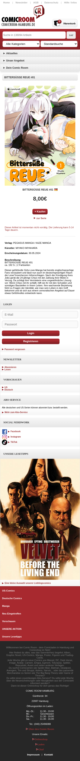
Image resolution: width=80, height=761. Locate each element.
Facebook (11, 431)
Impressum (33, 754)
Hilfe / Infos (70, 2)
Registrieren (30, 341)
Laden (39, 744)
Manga (6, 606)
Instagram (11, 437)
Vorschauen (8, 621)
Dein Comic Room (17, 67)
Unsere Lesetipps (12, 636)
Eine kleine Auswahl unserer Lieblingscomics (26, 583)
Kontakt (48, 754)
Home (6, 2)
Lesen (7, 369)
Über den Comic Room (40, 729)
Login (30, 333)
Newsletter (22, 2)
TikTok (9, 442)
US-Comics (8, 590)
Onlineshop (40, 739)
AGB (35, 2)
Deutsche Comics (12, 598)
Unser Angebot (15, 60)
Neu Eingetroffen (11, 613)
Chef (40, 749)
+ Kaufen (40, 211)
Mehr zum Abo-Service (15, 412)
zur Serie (40, 218)
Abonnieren (10, 367)
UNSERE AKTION (12, 629)
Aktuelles (11, 53)
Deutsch (8, 390)
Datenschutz (51, 2)
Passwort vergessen (14, 349)
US (5, 387)
